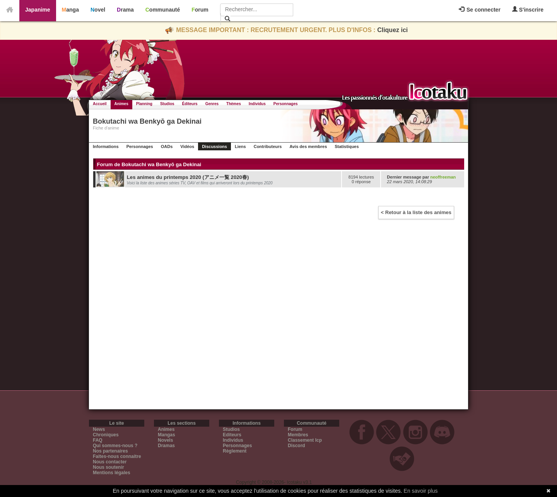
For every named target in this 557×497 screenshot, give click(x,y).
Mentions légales (111, 472)
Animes (121, 104)
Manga (70, 10)
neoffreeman (443, 177)
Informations (106, 146)
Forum (199, 10)
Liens (240, 146)
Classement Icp (305, 440)
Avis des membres (308, 146)
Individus (257, 104)
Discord (296, 445)
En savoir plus (421, 491)
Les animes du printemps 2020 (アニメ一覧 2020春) (188, 177)
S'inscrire (527, 9)
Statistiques (347, 146)
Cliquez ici (392, 30)
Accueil (100, 104)
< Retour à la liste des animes (416, 212)
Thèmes (233, 104)
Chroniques (106, 434)
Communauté (162, 10)
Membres (298, 434)
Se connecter (480, 10)
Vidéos (187, 146)
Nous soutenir (108, 467)
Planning (144, 104)
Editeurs (232, 434)
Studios (167, 104)
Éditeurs (190, 104)
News (99, 429)
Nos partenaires (110, 451)
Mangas (166, 434)
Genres (212, 104)
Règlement (234, 451)
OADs (167, 146)
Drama (125, 10)
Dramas (166, 445)
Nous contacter (109, 462)
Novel (98, 10)
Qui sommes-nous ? (115, 445)
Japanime (37, 10)
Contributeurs (268, 146)
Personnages (285, 104)
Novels (165, 440)
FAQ (98, 440)
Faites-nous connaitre (117, 456)
